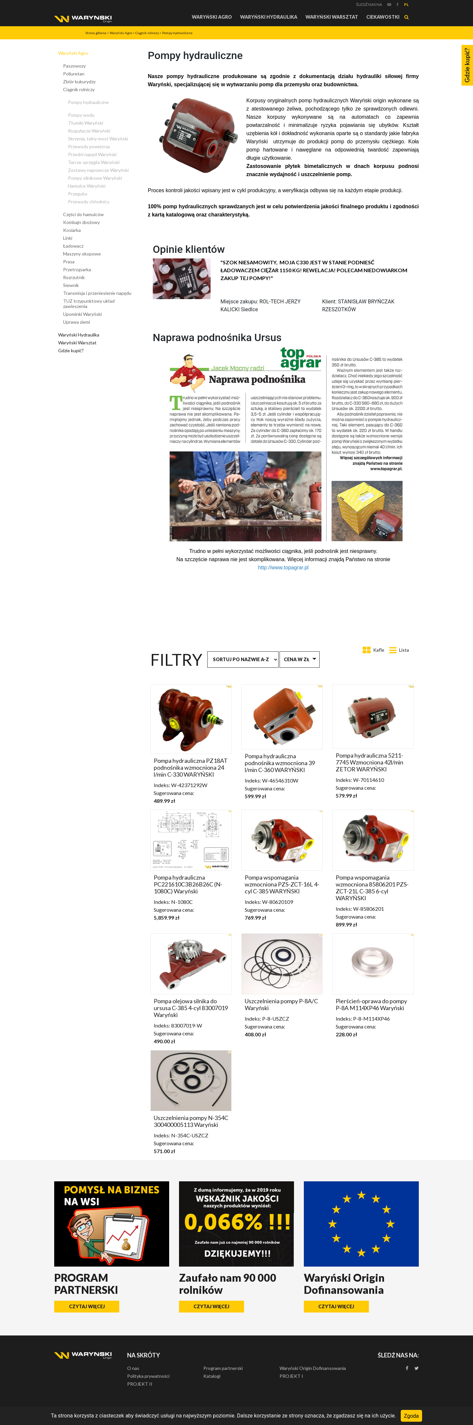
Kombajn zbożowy (81, 222)
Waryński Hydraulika (268, 17)
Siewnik (71, 285)
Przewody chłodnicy (88, 201)
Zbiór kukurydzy (79, 81)
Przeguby (77, 193)
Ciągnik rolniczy (147, 33)
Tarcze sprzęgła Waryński (94, 162)
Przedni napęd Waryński (92, 154)
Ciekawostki (382, 17)
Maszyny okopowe (82, 253)
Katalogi (211, 1376)
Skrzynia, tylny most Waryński (98, 138)
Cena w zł (296, 659)
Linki (67, 238)
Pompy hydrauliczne (177, 33)
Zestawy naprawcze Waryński (98, 170)
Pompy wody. (81, 115)
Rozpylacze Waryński (89, 130)
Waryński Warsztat (331, 17)
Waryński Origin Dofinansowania (313, 1368)
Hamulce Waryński (86, 186)
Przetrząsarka (77, 269)
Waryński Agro (212, 17)
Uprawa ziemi (76, 322)
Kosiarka (72, 230)
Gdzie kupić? (71, 350)
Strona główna (95, 33)
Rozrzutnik (74, 277)
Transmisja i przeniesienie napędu (97, 293)
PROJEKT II (139, 1384)
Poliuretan (73, 73)
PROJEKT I (291, 1376)
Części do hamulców (83, 214)
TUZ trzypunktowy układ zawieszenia (89, 303)
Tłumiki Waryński (85, 123)
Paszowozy (74, 66)
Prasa (69, 261)
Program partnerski (223, 1368)
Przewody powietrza (89, 146)
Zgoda (411, 1416)
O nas (133, 1368)
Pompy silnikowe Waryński (95, 178)
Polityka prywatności (148, 1376)
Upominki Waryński (82, 314)
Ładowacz (73, 246)
